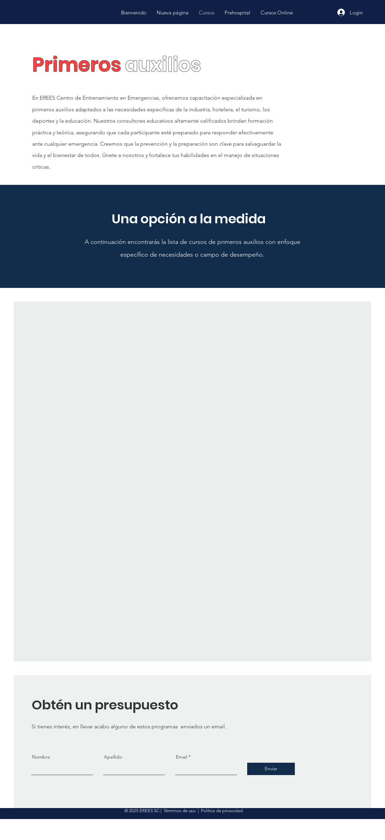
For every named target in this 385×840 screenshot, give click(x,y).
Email (181, 756)
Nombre (41, 756)
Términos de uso (180, 810)
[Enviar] (271, 769)
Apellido (113, 756)
